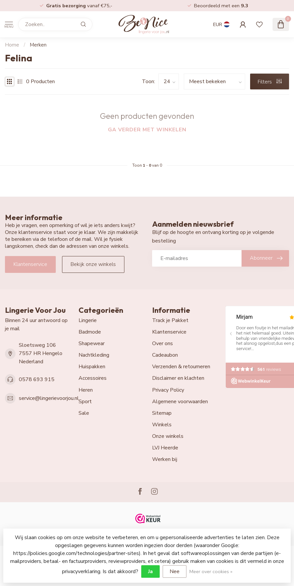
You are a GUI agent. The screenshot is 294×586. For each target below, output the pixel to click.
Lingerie (88, 320)
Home (12, 45)
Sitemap (162, 413)
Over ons (162, 343)
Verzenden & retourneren (181, 366)
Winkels (162, 424)
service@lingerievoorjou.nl (49, 398)
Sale (84, 413)
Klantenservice (30, 264)
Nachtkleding (94, 355)
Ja (150, 571)
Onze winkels (167, 436)
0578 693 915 (36, 379)
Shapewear (92, 343)
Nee (175, 571)
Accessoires (93, 378)
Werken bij (164, 459)
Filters (270, 81)
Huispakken (92, 366)
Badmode (90, 332)
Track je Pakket (170, 320)
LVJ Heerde (165, 447)
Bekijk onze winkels (93, 264)
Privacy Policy (168, 390)
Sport (85, 401)
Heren (86, 390)
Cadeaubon (165, 355)
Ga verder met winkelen (147, 129)
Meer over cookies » (210, 571)
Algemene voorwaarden (180, 401)
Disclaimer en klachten (178, 378)
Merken (38, 45)
